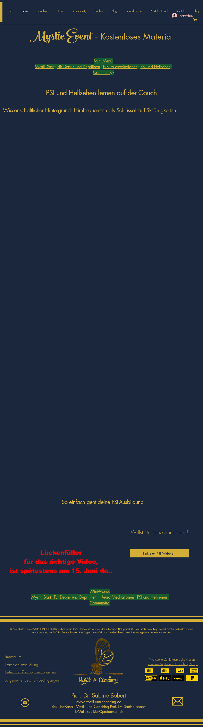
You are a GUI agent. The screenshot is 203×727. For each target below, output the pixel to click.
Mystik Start (44, 66)
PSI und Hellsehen (155, 66)
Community (102, 72)
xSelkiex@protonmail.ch (105, 711)
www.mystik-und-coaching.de (98, 701)
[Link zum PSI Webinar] (159, 553)
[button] (61, 11)
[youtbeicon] (25, 702)
